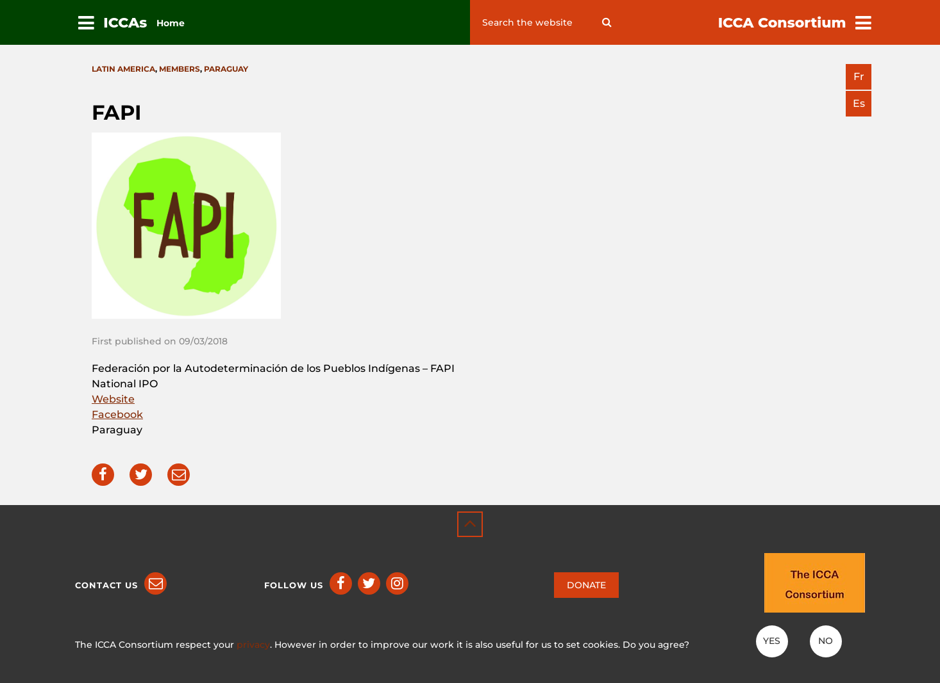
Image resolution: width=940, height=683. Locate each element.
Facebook (117, 414)
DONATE (586, 585)
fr (858, 76)
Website (113, 399)
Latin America (123, 69)
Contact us (106, 585)
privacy (253, 644)
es (859, 103)
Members (179, 69)
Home (170, 23)
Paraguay (226, 69)
